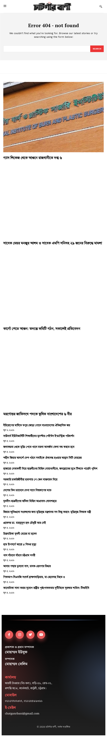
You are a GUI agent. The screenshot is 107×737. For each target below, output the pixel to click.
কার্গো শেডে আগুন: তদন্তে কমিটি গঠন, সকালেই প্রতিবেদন (41, 328)
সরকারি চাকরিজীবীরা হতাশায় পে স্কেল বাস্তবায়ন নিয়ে (30, 479)
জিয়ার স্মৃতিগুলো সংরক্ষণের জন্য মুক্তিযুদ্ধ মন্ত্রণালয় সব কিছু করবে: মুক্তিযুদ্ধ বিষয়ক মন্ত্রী (47, 512)
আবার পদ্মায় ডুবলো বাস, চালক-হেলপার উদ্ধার (27, 566)
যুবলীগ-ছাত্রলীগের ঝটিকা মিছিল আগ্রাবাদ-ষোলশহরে (29, 501)
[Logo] (52, 6)
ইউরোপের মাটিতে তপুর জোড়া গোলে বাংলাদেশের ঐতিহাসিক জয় (36, 425)
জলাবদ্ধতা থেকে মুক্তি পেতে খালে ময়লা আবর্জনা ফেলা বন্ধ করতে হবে (38, 447)
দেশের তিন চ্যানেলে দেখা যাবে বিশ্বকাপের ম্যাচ (27, 490)
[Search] (97, 48)
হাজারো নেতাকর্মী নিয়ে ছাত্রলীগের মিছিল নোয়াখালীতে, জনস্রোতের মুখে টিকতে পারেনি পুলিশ (50, 468)
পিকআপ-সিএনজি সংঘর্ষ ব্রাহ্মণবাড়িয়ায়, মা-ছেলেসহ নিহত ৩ (34, 577)
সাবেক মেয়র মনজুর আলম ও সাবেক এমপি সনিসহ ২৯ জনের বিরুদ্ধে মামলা (52, 243)
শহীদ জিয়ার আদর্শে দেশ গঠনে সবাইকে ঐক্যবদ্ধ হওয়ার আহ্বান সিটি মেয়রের (42, 458)
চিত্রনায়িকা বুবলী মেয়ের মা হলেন (20, 533)
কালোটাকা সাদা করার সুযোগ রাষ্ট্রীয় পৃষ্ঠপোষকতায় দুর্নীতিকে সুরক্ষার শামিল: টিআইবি (46, 588)
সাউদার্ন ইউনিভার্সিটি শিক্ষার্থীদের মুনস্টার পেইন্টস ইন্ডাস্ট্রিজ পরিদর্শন (38, 436)
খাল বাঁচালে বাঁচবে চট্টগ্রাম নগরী (19, 555)
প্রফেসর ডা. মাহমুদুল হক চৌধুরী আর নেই (24, 523)
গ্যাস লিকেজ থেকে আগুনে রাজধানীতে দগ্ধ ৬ (32, 158)
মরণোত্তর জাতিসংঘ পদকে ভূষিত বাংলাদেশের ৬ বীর (37, 414)
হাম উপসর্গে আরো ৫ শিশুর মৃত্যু (19, 544)
